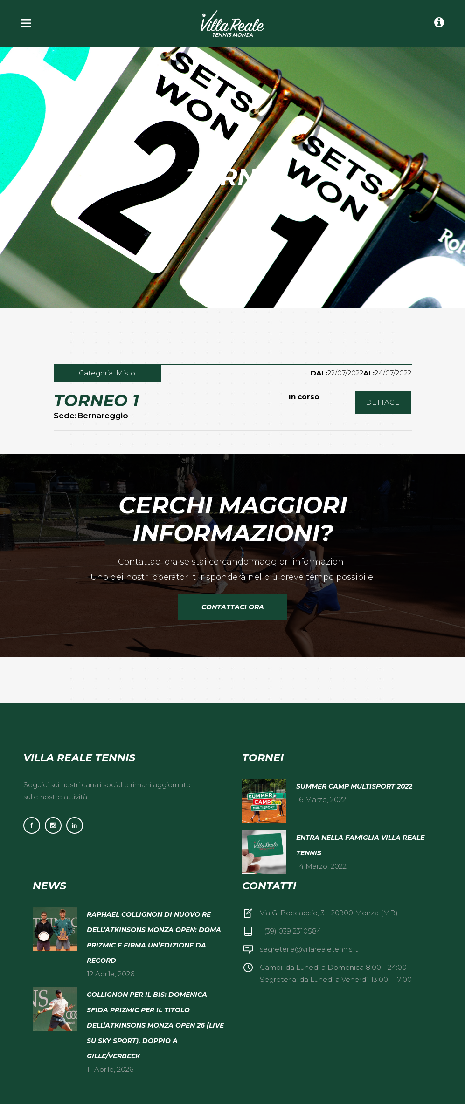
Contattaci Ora (232, 607)
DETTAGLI (383, 402)
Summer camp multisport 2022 (354, 786)
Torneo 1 (96, 400)
